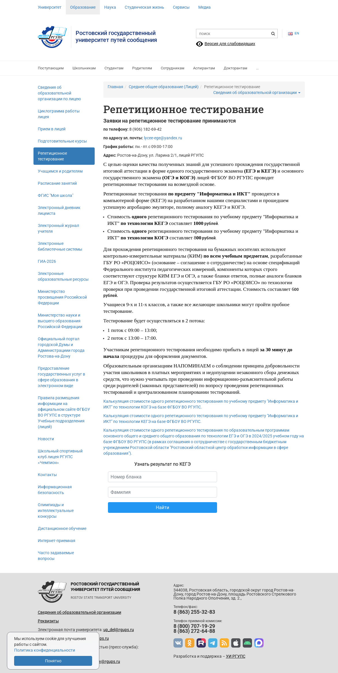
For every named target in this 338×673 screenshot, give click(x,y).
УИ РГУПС (235, 656)
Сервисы (181, 7)
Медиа (204, 7)
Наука (110, 7)
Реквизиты (48, 621)
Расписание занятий (57, 183)
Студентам (114, 68)
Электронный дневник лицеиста (59, 210)
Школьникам (84, 68)
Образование (83, 7)
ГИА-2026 (47, 261)
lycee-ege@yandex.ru (163, 138)
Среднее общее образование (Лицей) (164, 86)
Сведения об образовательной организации (256, 92)
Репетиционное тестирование (52, 156)
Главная (115, 86)
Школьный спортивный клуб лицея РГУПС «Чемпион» (60, 457)
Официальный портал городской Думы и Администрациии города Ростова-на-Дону (61, 347)
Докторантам (235, 68)
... (257, 68)
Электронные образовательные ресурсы (63, 276)
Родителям (142, 68)
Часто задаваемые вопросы (56, 555)
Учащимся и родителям (60, 171)
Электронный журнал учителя (58, 228)
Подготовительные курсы (62, 141)
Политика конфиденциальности (44, 650)
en (293, 33)
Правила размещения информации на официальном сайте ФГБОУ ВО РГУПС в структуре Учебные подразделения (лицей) (64, 412)
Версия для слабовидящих (230, 43)
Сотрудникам (172, 68)
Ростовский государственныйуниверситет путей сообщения (116, 36)
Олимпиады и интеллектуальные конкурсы (56, 510)
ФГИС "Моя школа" (55, 195)
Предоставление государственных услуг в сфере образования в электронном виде (61, 377)
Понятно (53, 661)
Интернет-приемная (56, 540)
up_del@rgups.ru (118, 629)
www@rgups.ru (105, 661)
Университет (49, 7)
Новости (46, 439)
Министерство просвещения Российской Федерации (62, 297)
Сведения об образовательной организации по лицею (59, 93)
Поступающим (51, 68)
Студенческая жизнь (144, 7)
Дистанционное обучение (62, 528)
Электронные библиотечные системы (60, 246)
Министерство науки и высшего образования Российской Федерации (60, 321)
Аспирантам (204, 68)
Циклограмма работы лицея (59, 114)
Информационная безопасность (55, 490)
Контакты (47, 474)
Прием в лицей (52, 129)
